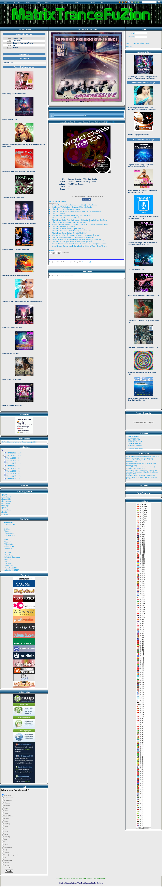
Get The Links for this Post (57, 201)
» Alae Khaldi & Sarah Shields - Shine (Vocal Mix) (142, 456)
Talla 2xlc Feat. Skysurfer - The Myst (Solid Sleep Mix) (71, 216)
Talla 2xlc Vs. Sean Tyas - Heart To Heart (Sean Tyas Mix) (72, 242)
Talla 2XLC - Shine (58, 214)
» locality (4, 512)
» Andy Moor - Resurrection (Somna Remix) (140, 467)
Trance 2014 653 (13, 474)
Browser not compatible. (24, 221)
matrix (8, 525)
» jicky (3, 508)
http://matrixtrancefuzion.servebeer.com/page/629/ (18, 442)
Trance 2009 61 (12, 461)
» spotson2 (5, 514)
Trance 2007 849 (13, 455)
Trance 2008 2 (12, 458)
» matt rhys (5, 506)
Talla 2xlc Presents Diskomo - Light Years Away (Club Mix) (72, 237)
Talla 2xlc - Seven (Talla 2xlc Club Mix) (66, 209)
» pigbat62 (4, 495)
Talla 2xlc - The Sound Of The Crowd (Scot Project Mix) (71, 231)
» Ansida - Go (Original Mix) (135, 468)
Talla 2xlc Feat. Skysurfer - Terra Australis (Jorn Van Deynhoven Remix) (77, 211)
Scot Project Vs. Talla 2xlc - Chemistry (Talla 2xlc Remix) (72, 207)
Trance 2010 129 (13, 463)
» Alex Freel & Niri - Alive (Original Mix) (139, 458)
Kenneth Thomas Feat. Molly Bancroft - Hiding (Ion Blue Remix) (74, 205)
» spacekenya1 (6, 497)
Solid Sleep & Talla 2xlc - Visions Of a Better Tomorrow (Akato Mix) (76, 235)
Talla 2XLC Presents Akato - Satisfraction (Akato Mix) (71, 222)
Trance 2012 (111, 122)
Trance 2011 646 (13, 466)
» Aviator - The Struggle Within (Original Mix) (141, 475)
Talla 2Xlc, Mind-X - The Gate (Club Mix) (66, 218)
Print (50, 262)
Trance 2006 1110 (13, 453)
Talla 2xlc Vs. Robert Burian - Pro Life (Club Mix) (69, 233)
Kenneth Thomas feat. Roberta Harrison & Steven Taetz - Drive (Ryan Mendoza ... (80, 244)
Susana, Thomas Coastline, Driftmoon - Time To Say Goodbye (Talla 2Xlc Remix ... (81, 224)
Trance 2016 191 (13, 479)
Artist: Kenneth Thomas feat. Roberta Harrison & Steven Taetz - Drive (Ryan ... (79, 246)
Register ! (129, 46)
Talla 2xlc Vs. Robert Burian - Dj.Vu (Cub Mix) (68, 229)
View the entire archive (135, 448)
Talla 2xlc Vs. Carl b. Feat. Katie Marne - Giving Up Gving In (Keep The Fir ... (79, 220)
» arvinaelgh (5, 503)
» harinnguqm (6, 501)
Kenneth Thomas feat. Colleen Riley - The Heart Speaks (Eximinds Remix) (78, 239)
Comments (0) (87, 262)
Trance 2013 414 (13, 471)
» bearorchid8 (6, 499)
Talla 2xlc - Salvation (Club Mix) (63, 227)
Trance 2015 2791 (13, 476)
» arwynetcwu (6, 510)
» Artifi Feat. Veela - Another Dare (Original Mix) (142, 470)
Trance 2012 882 (13, 468)
